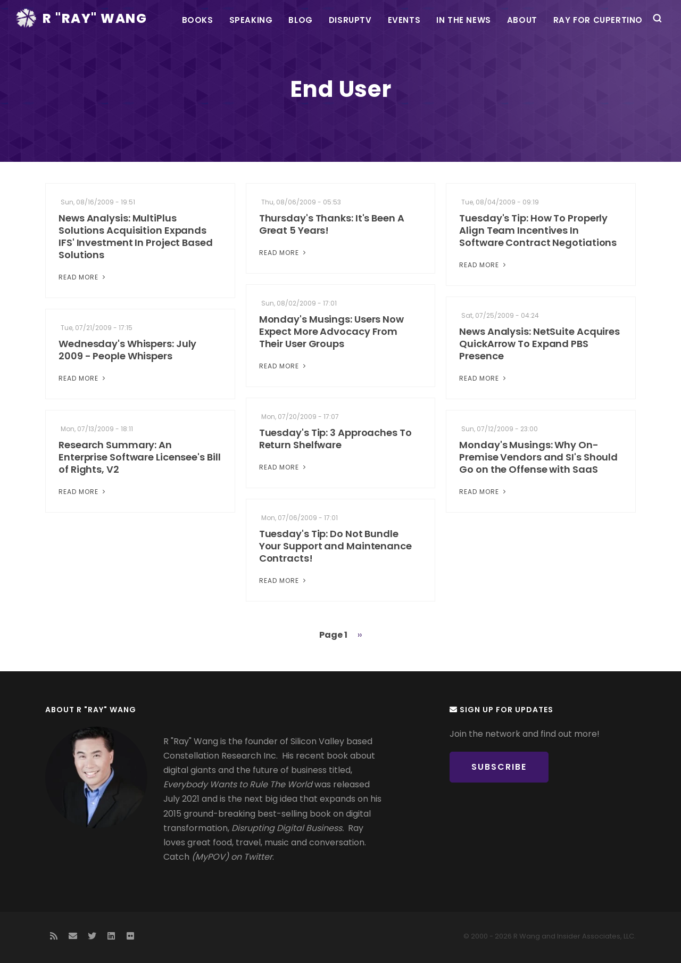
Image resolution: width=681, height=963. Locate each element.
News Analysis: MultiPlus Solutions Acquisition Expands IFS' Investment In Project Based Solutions (136, 236)
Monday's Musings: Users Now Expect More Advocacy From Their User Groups (331, 331)
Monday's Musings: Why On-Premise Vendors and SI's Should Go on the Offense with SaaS (538, 457)
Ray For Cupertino (598, 20)
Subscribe (499, 767)
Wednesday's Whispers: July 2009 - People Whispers (127, 350)
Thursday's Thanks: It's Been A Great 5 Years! (331, 224)
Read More (83, 277)
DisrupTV (350, 20)
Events (404, 20)
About (522, 20)
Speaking (251, 20)
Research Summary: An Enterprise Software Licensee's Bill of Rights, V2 (140, 457)
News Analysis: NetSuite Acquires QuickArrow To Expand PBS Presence (539, 344)
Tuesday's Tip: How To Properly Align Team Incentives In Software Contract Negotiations (538, 230)
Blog (300, 20)
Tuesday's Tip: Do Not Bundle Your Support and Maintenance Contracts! (335, 546)
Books (197, 20)
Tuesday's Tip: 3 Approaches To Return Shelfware (335, 438)
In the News (463, 20)
